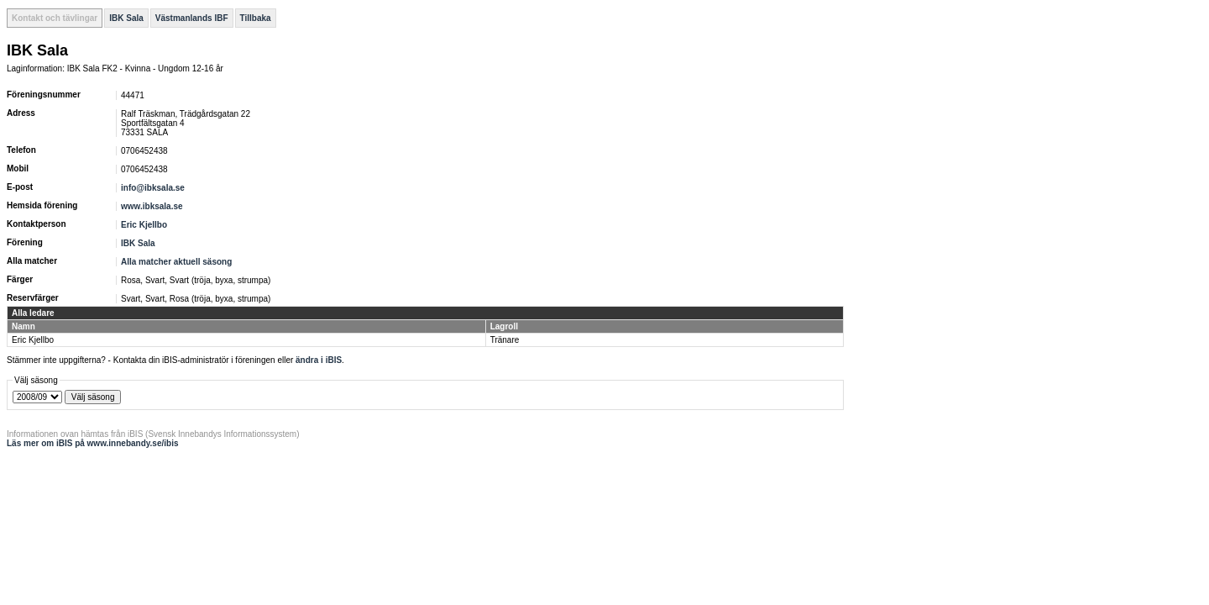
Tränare (505, 340)
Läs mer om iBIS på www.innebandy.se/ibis (93, 443)
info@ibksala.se (153, 187)
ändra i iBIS (319, 360)
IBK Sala (126, 18)
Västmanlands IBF (191, 18)
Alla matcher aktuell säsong (176, 261)
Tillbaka (255, 18)
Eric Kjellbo (144, 224)
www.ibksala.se (152, 206)
